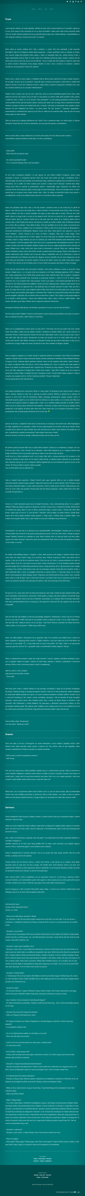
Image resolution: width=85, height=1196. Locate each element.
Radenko (62, 1192)
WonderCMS (50, 1184)
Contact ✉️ (72, 1192)
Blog (51, 9)
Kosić (66, 1192)
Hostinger (39, 1184)
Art (46, 9)
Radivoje (55, 391)
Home (33, 9)
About (40, 9)
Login (78, 1192)
